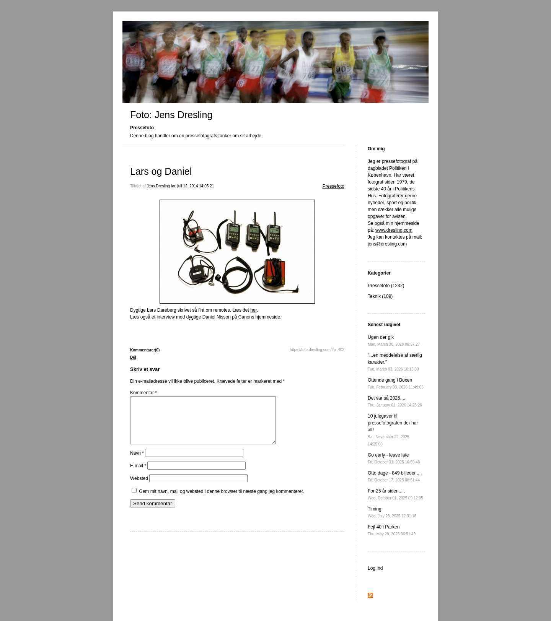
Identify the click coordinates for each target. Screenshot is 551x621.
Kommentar (143, 392)
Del (133, 357)
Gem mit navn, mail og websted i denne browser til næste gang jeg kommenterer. (221, 500)
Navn (137, 462)
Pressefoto (333, 186)
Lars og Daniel (161, 171)
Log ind (375, 568)
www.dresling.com (393, 230)
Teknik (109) (380, 296)
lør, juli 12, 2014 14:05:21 (192, 186)
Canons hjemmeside (259, 317)
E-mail (138, 475)
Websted (139, 487)
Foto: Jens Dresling (171, 114)
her (253, 310)
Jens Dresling (158, 186)
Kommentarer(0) (145, 350)
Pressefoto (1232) (386, 285)
